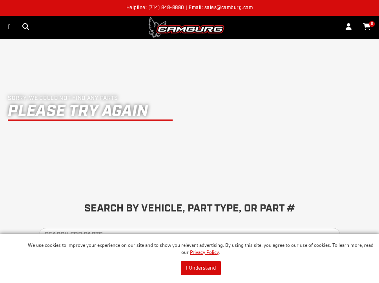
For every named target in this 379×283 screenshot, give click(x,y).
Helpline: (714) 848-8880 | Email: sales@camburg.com (189, 8)
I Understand (201, 267)
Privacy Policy (204, 252)
